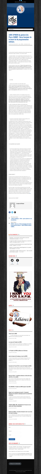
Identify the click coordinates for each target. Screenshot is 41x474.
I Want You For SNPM (13, 333)
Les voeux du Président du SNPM (15, 342)
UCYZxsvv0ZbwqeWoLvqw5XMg (23, 453)
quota (25, 447)
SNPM (22, 44)
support (11, 456)
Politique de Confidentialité (15, 463)
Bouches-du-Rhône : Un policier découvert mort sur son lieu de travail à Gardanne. (20, 412)
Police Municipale (14, 234)
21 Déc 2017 (15, 44)
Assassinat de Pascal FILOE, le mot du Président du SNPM (20, 366)
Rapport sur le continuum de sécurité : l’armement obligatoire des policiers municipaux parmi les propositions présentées (20, 393)
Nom (10, 427)
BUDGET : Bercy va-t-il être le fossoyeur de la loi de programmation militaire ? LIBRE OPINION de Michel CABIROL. (21, 225)
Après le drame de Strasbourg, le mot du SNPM (18, 356)
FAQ (18, 454)
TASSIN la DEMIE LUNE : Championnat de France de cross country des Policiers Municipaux (20, 405)
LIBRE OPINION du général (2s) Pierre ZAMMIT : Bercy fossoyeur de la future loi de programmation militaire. (20, 38)
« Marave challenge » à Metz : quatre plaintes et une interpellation (21, 219)
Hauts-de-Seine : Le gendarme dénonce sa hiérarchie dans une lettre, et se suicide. (20, 376)
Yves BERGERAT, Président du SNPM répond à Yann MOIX (20, 386)
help (28, 451)
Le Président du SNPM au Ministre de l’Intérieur (18, 350)
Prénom (10, 431)
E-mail (10, 434)
